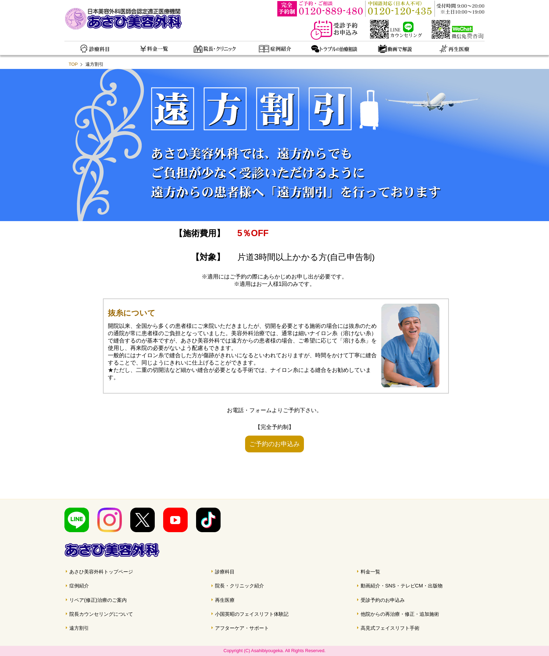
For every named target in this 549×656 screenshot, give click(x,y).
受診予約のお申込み (383, 600)
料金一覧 (370, 571)
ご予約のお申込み (274, 443)
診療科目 (225, 571)
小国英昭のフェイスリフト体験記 (252, 614)
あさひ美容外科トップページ (101, 571)
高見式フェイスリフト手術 (390, 628)
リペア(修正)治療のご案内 (98, 600)
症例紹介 (79, 585)
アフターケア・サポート (242, 628)
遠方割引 (79, 628)
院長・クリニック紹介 (239, 585)
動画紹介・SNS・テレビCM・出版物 (402, 585)
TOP (73, 64)
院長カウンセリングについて (101, 614)
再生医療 (225, 600)
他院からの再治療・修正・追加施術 (400, 614)
